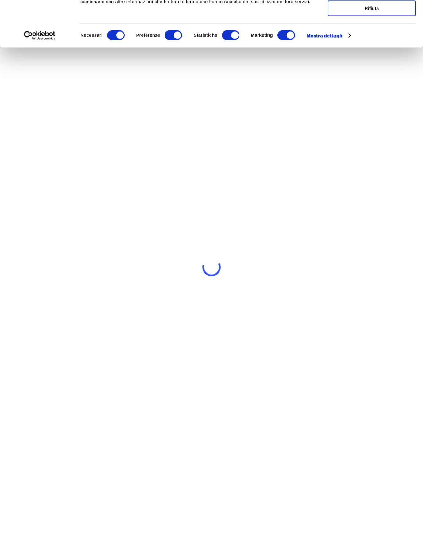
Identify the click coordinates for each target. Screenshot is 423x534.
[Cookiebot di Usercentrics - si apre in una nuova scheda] (40, 78)
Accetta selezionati (371, 33)
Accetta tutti (372, 15)
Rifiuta (372, 51)
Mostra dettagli (324, 78)
